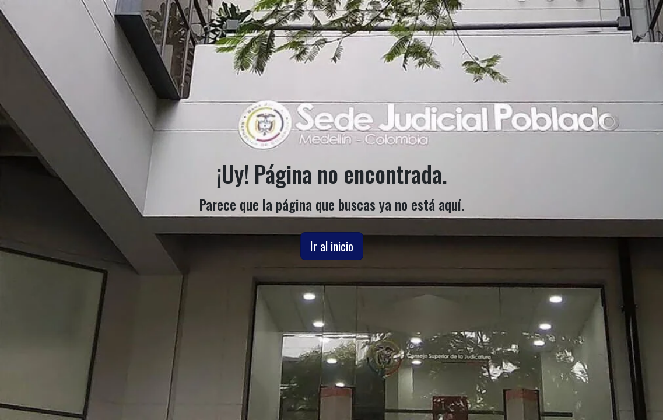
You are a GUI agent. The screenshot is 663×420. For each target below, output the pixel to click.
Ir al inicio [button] (331, 246)
